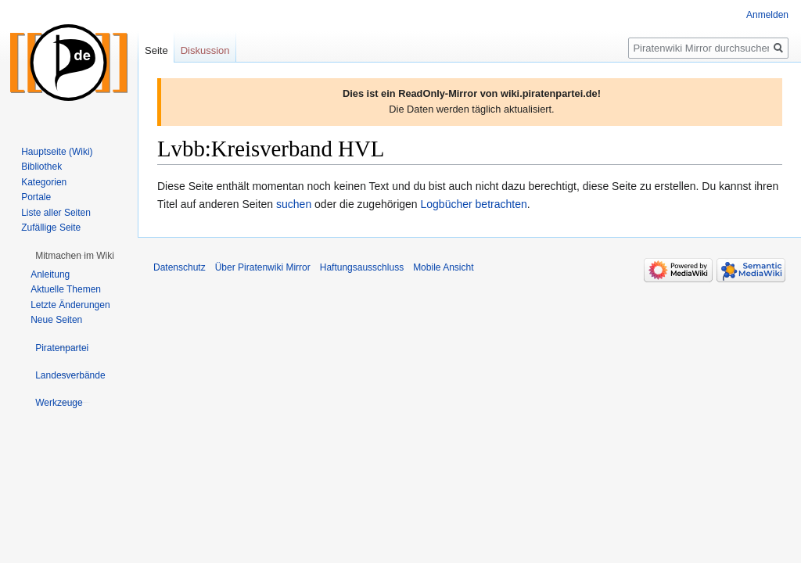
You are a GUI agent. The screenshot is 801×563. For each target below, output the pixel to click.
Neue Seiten (56, 319)
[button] (74, 255)
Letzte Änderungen (70, 304)
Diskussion (205, 50)
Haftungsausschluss (362, 267)
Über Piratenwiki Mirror (263, 267)
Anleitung (50, 274)
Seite (156, 50)
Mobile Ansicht (443, 267)
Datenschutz (179, 267)
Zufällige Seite (51, 227)
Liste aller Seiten (56, 212)
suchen (293, 204)
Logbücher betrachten (474, 204)
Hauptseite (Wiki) (56, 151)
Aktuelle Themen (66, 289)
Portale (36, 197)
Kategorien (43, 182)
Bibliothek (41, 166)
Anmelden (767, 14)
